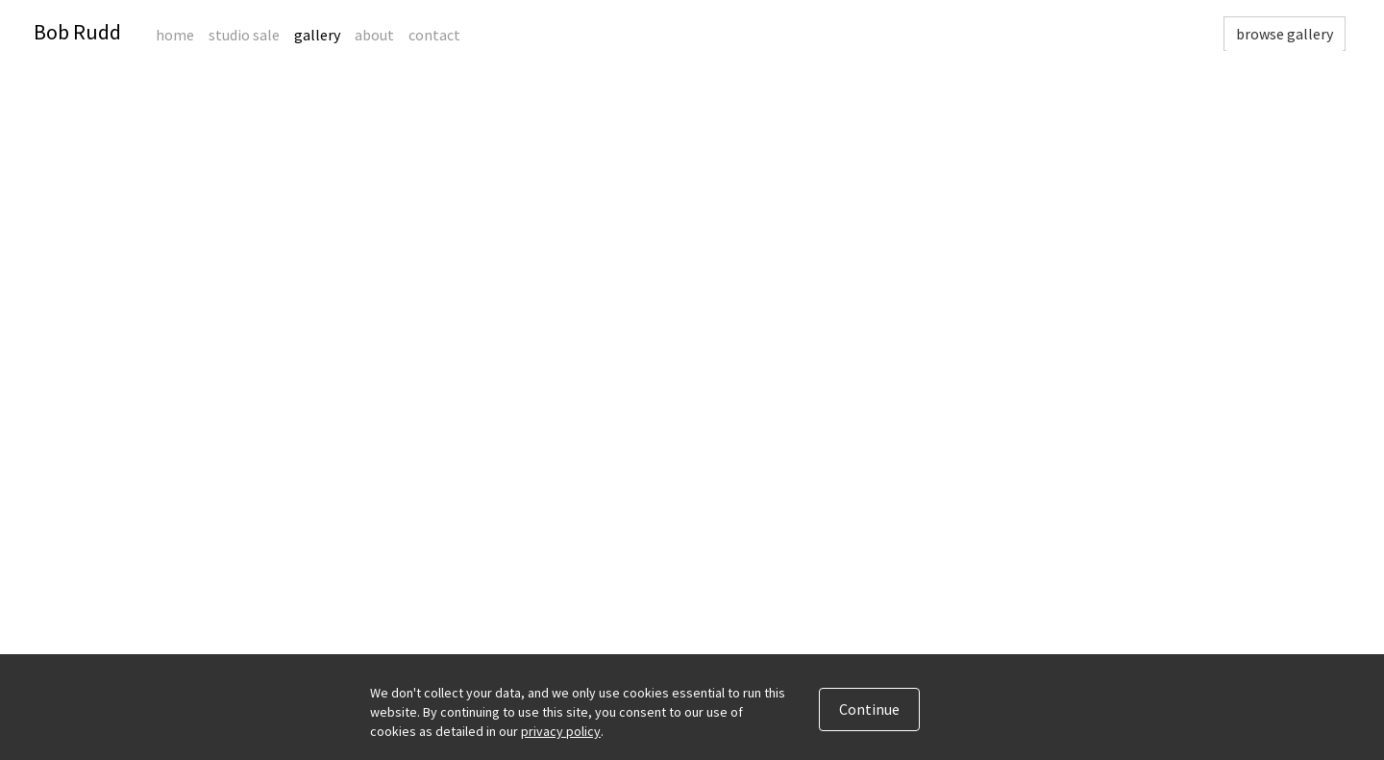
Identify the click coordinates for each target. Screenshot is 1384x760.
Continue (869, 709)
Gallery (317, 34)
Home (175, 34)
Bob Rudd (77, 31)
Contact (434, 34)
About (374, 34)
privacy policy (561, 731)
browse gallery (1284, 33)
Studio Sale (244, 34)
